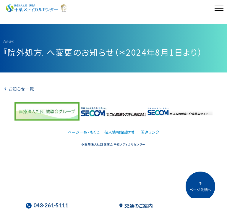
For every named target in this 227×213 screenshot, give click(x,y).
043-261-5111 (47, 205)
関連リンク (150, 132)
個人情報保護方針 (120, 132)
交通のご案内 (136, 205)
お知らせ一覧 (21, 89)
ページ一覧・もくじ (84, 132)
